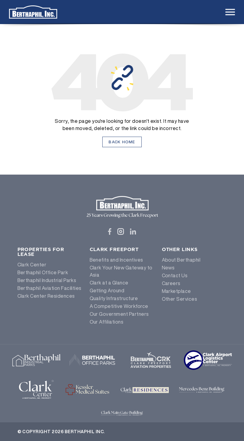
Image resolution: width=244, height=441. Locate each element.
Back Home (122, 142)
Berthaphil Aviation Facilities (49, 288)
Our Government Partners (119, 314)
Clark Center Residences (46, 295)
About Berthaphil (181, 259)
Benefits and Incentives (116, 259)
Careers (171, 283)
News (168, 267)
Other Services (179, 299)
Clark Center (32, 264)
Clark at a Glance (109, 282)
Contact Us (175, 275)
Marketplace (176, 291)
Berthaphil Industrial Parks (46, 280)
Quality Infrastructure (114, 298)
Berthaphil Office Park (42, 272)
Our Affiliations (107, 321)
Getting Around (107, 290)
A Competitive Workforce (119, 306)
